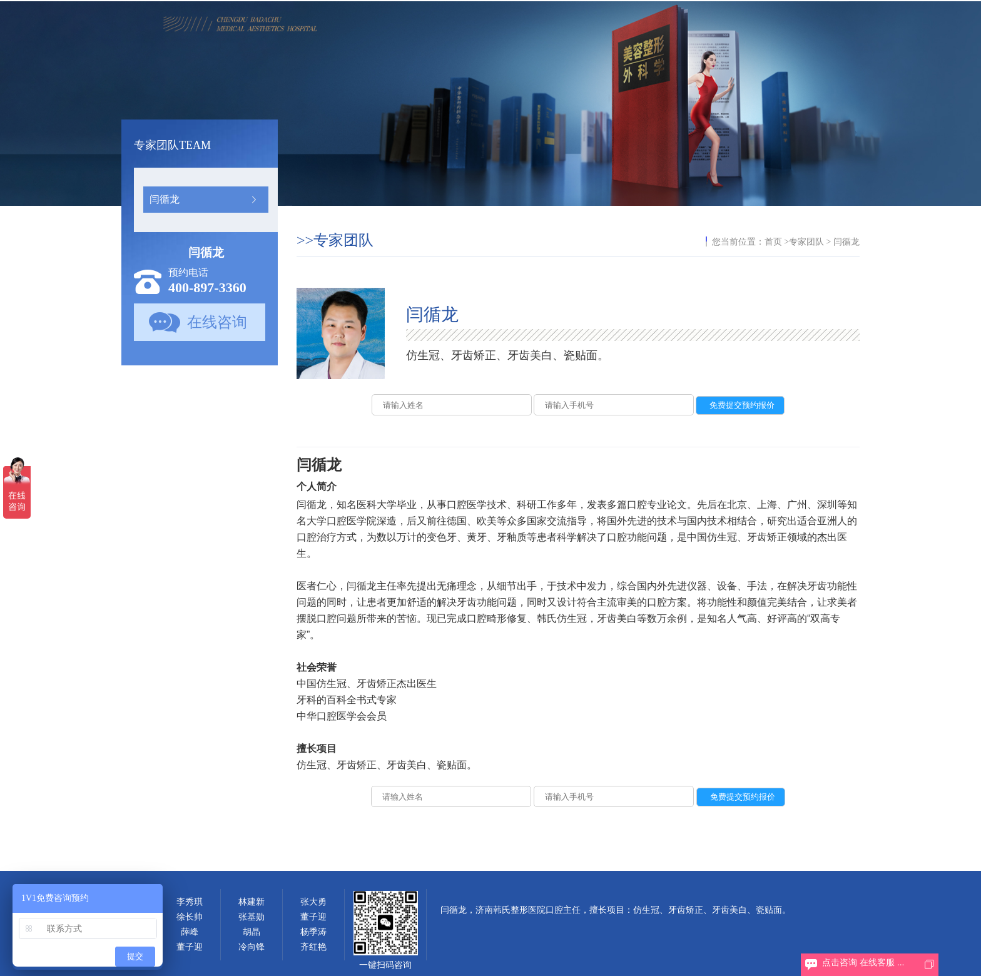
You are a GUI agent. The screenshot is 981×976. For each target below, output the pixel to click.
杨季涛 (313, 932)
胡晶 (251, 932)
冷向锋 (251, 947)
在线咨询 (217, 322)
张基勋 (251, 917)
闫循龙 (165, 199)
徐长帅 (189, 917)
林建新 (251, 902)
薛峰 (189, 932)
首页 (773, 242)
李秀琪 (189, 902)
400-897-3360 (207, 287)
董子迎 (189, 947)
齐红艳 (313, 947)
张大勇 (313, 902)
